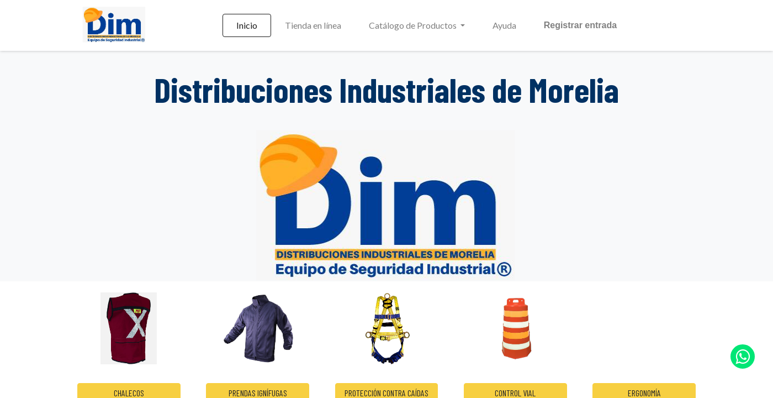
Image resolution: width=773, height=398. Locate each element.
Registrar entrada (580, 25)
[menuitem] (247, 25)
